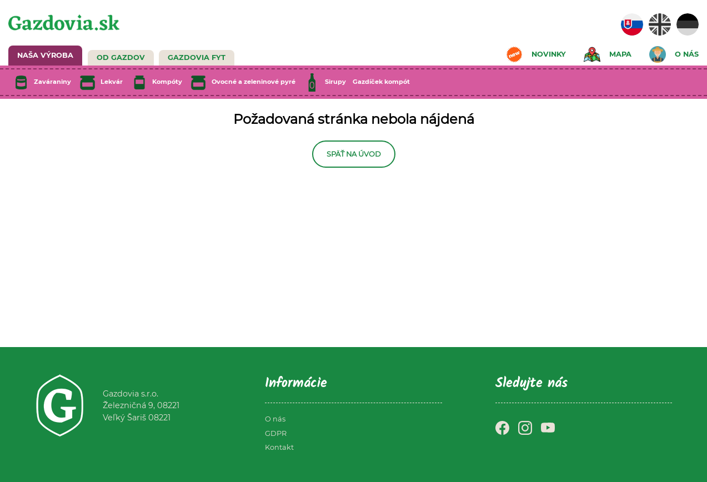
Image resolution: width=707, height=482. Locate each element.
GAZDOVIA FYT (196, 57)
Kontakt (279, 447)
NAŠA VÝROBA (45, 55)
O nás (275, 419)
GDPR (276, 433)
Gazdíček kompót (381, 82)
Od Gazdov (121, 57)
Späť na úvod (354, 154)
